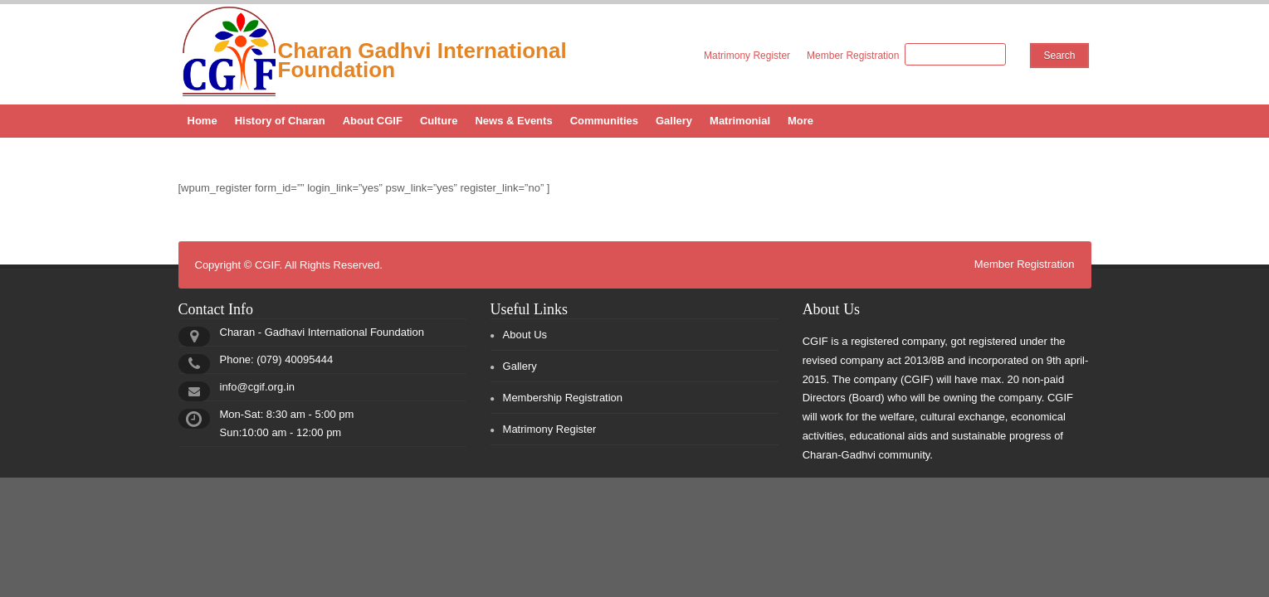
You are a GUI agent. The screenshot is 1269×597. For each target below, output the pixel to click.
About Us (525, 334)
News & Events (513, 120)
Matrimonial (740, 120)
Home (202, 120)
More (800, 120)
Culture (439, 120)
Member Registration (853, 55)
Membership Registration (563, 397)
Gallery (674, 120)
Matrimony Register (747, 55)
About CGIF (373, 120)
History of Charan (280, 120)
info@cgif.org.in (257, 387)
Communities (604, 120)
